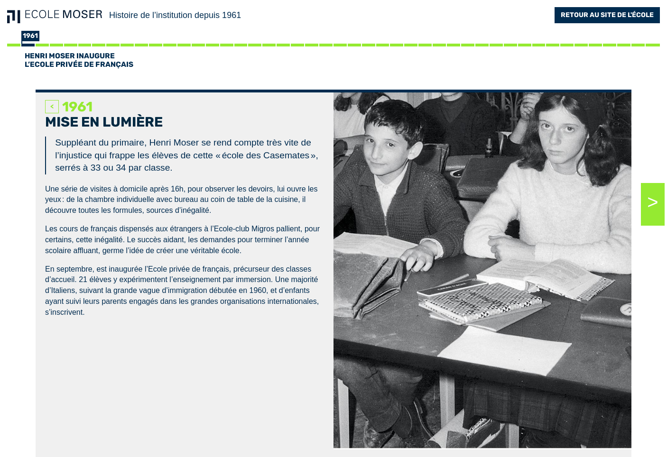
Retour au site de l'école (607, 15)
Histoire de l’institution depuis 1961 (175, 15)
